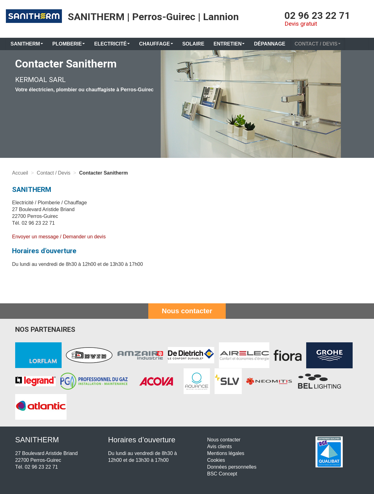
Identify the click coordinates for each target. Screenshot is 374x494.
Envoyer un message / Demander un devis (59, 236)
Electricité (112, 43)
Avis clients (219, 446)
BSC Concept (222, 473)
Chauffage (156, 43)
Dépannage (269, 43)
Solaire (193, 43)
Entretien (229, 43)
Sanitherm (27, 43)
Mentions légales (225, 453)
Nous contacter (187, 311)
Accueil (20, 173)
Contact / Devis (318, 43)
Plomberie (68, 43)
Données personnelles (231, 467)
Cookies (216, 460)
